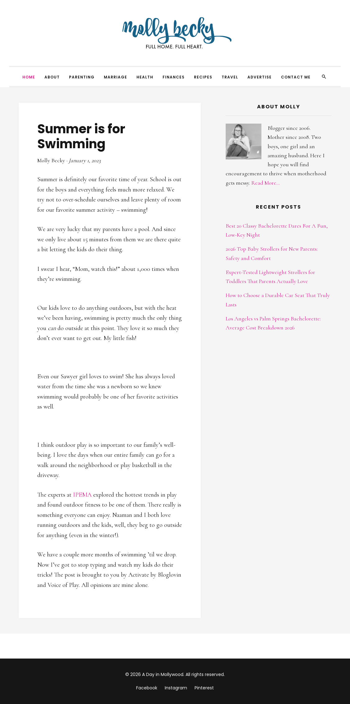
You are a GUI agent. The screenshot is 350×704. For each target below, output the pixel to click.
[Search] (324, 77)
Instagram (176, 688)
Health (144, 77)
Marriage (115, 77)
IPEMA (82, 494)
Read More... (265, 182)
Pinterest (204, 688)
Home (28, 77)
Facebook (146, 688)
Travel (230, 77)
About (52, 77)
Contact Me (296, 77)
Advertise (259, 77)
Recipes (203, 77)
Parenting (81, 77)
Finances (174, 77)
